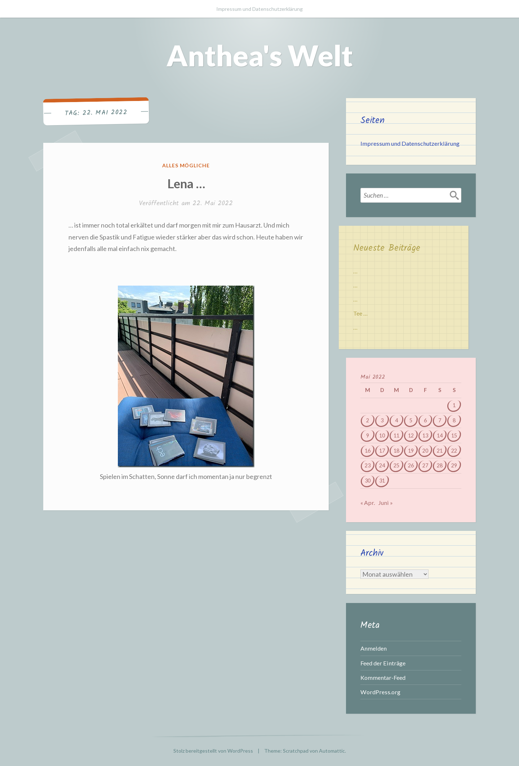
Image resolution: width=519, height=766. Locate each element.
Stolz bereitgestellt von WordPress (213, 751)
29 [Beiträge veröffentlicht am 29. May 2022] (454, 465)
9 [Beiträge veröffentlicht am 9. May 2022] (367, 435)
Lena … (186, 183)
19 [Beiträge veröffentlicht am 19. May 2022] (411, 451)
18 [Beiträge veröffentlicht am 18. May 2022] (396, 451)
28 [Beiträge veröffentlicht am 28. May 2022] (440, 465)
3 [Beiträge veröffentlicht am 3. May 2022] (382, 420)
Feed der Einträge (382, 663)
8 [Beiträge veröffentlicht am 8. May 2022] (454, 420)
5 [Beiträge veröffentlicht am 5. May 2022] (410, 420)
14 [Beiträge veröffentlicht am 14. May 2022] (440, 435)
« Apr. (367, 502)
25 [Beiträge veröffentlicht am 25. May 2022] (396, 465)
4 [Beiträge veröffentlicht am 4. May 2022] (396, 420)
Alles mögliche (186, 165)
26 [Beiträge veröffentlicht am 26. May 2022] (411, 465)
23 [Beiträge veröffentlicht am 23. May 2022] (368, 465)
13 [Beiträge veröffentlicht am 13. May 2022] (425, 435)
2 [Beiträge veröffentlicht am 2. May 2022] (367, 420)
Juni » (385, 502)
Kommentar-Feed (382, 677)
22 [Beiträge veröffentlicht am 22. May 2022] (454, 451)
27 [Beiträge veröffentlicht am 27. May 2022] (425, 465)
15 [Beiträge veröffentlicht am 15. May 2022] (454, 435)
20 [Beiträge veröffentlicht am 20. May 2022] (425, 451)
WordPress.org (380, 691)
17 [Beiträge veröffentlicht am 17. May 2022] (382, 451)
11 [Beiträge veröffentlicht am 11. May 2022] (396, 435)
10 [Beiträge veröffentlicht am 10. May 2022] (382, 435)
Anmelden (373, 648)
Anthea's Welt (260, 55)
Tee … (360, 313)
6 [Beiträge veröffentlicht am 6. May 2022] (425, 420)
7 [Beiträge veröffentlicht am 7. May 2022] (439, 420)
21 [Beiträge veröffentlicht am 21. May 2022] (440, 451)
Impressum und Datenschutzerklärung (259, 9)
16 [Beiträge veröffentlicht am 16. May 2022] (368, 451)
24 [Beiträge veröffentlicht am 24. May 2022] (382, 465)
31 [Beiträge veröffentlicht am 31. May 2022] (382, 480)
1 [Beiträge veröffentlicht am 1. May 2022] (454, 405)
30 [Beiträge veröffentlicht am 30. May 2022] (368, 480)
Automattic (332, 751)
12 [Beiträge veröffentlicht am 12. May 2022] (411, 435)
